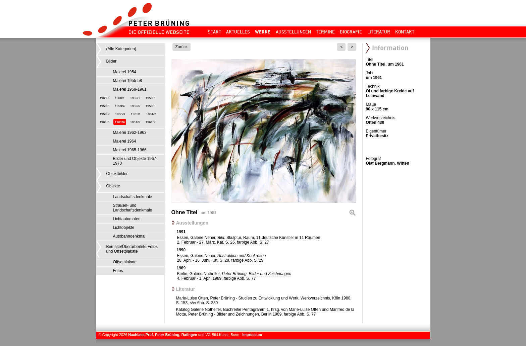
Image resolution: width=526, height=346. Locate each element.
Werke (262, 31)
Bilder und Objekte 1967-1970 (135, 161)
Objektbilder (117, 173)
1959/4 (119, 106)
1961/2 (151, 114)
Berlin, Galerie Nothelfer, (234, 276)
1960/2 (104, 98)
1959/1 (135, 98)
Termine (325, 31)
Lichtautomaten (127, 219)
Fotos (118, 270)
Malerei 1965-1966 (130, 150)
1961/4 (119, 122)
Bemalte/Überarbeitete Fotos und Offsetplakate (132, 249)
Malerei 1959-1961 (130, 89)
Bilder (111, 61)
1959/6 (150, 106)
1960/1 (119, 98)
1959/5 (135, 106)
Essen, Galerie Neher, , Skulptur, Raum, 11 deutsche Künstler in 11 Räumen (248, 240)
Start (214, 31)
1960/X (120, 114)
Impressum (252, 335)
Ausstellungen (293, 31)
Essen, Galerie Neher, (221, 258)
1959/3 (104, 106)
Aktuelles (238, 31)
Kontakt (404, 31)
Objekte (113, 186)
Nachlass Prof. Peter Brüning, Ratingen (162, 335)
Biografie (351, 31)
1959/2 (150, 98)
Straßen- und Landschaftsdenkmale (132, 207)
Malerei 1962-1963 (130, 132)
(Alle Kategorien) (121, 49)
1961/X (151, 122)
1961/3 (104, 122)
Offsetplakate (125, 262)
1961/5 (135, 122)
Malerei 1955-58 (127, 80)
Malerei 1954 (124, 72)
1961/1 (136, 114)
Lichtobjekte (124, 227)
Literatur (378, 31)
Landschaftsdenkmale (132, 196)
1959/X (105, 114)
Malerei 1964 (124, 141)
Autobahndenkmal (129, 236)
